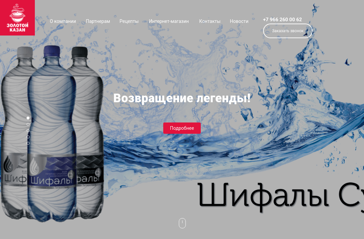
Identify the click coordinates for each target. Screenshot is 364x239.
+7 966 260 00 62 (282, 20)
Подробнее (182, 128)
